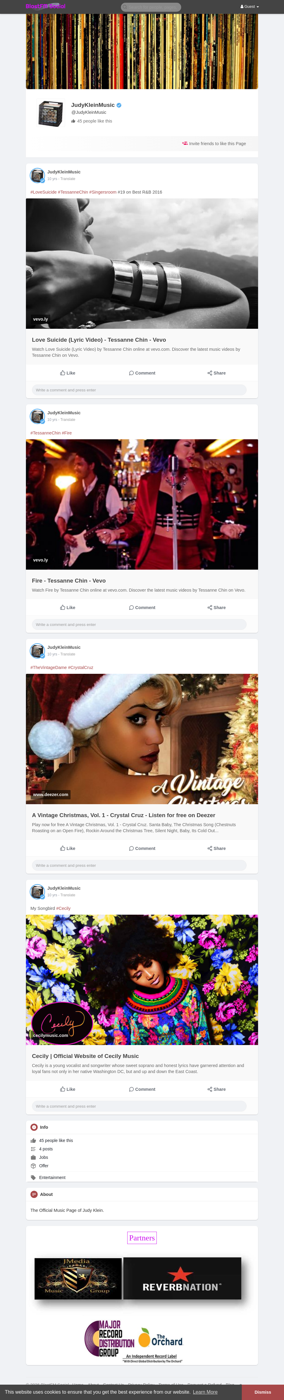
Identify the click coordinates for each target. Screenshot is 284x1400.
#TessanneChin (73, 192)
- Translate (66, 179)
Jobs (39, 1157)
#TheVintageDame (48, 667)
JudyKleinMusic (93, 105)
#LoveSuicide (43, 192)
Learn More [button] (205, 1392)
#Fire (67, 433)
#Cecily (63, 908)
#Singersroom (102, 192)
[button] (151, 7)
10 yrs (52, 179)
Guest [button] (250, 6)
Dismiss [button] (262, 1392)
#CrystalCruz (80, 667)
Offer (39, 1165)
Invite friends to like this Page (214, 143)
